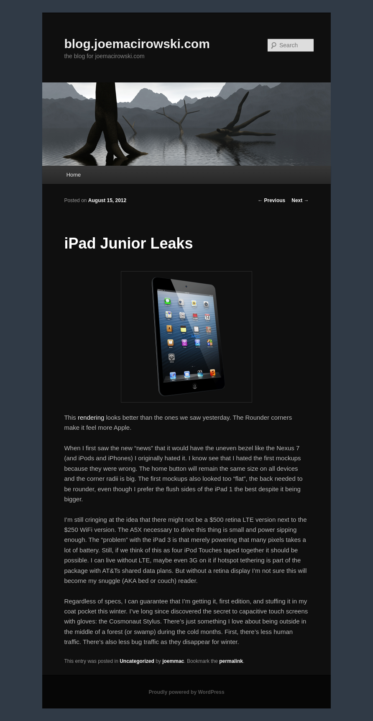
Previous (271, 200)
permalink (231, 661)
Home (73, 175)
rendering (91, 417)
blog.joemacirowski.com (136, 44)
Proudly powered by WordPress (186, 692)
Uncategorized (137, 661)
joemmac (173, 661)
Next (300, 200)
